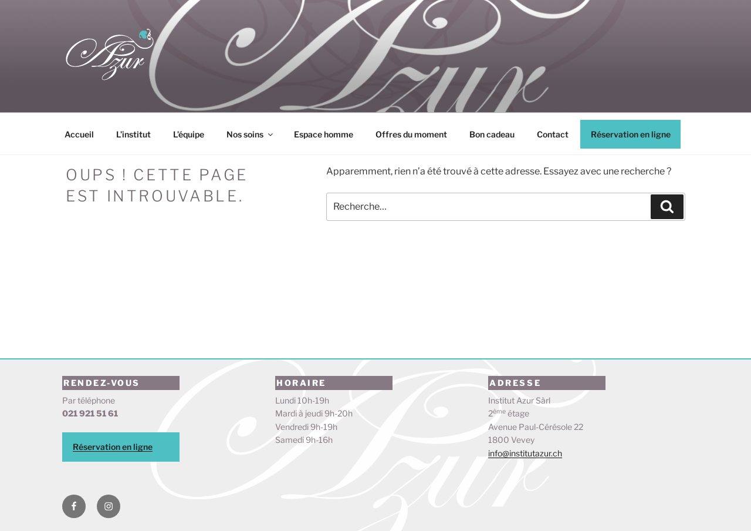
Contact (553, 134)
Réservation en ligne (631, 134)
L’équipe (188, 134)
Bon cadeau (492, 134)
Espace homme (323, 134)
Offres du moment (411, 134)
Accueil (79, 134)
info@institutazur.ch (525, 453)
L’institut (133, 134)
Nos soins (250, 134)
